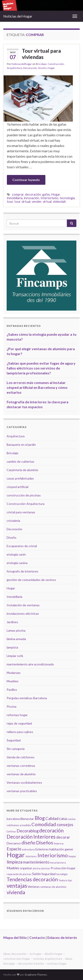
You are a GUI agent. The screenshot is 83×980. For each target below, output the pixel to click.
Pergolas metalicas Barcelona (27, 698)
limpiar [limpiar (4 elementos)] (72, 856)
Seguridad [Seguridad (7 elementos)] (48, 874)
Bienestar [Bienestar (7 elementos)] (27, 819)
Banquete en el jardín (21, 444)
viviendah (59, 201)
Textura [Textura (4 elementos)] (62, 880)
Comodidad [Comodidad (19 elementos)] (43, 824)
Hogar (51, 68)
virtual (47, 201)
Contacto (37, 937)
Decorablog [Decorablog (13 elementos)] (28, 830)
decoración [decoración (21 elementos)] (51, 830)
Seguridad (14, 740)
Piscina (11, 706)
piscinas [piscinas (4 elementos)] (45, 868)
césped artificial (17, 487)
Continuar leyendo (26, 180)
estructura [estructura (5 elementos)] (28, 849)
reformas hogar (17, 715)
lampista (12, 647)
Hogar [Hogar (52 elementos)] (16, 855)
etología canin (16, 554)
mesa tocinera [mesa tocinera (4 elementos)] (58, 862)
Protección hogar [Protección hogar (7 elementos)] (63, 868)
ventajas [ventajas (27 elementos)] (17, 885)
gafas (46, 194)
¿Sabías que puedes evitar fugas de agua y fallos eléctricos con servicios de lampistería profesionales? (41, 368)
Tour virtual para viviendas (41, 54)
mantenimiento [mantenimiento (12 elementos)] (36, 862)
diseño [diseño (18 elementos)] (28, 842)
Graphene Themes (36, 974)
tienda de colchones (21, 757)
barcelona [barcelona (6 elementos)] (13, 819)
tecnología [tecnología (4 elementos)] (62, 874)
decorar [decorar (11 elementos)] (63, 837)
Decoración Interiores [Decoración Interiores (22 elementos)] (31, 837)
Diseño (42, 68)
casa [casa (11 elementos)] (63, 818)
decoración (33, 194)
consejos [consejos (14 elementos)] (65, 824)
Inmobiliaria (14, 596)
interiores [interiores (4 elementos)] (31, 856)
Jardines (12, 622)
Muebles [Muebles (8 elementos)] (13, 868)
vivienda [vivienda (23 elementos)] (16, 892)
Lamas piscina (16, 630)
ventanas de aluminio (21, 774)
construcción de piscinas (24, 495)
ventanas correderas (21, 765)
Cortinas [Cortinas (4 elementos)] (11, 831)
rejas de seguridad (19, 723)
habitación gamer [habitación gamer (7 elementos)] (61, 849)
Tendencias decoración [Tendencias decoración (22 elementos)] (32, 879)
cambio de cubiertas (20, 461)
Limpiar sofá (15, 656)
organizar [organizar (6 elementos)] (26, 868)
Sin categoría (16, 749)
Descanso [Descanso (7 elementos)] (14, 843)
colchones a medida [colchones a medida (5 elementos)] (19, 825)
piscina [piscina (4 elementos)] (37, 868)
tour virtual (22, 201)
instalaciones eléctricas (23, 613)
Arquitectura (16, 436)
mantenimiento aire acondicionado (30, 664)
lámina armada (16, 639)
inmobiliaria (15, 198)
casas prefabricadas (20, 478)
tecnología (67, 198)
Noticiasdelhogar (22, 64)
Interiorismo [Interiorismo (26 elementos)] (52, 855)
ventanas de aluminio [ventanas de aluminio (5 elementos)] (53, 886)
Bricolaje (41, 64)
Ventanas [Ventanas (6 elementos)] (34, 886)
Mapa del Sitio (15, 937)
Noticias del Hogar (17, 16)
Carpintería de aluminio (22, 470)
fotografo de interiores (22, 571)
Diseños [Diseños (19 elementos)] (44, 842)
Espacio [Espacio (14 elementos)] (14, 848)
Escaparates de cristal (22, 546)
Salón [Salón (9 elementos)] (36, 874)
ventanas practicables (22, 791)
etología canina (17, 563)
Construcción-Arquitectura (25, 504)
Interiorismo (49, 198)
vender (36, 201)
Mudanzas (14, 673)
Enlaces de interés (62, 937)
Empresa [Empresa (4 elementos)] (59, 843)
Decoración (30, 68)
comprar (18, 194)
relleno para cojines (20, 732)
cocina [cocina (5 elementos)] (71, 819)
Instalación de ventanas (23, 605)
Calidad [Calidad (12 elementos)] (51, 818)
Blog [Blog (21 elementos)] (40, 818)
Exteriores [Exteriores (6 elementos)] (42, 849)
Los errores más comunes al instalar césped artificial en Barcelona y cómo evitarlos (37, 387)
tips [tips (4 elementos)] (70, 880)
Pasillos (12, 689)
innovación (31, 198)
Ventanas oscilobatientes (24, 782)
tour (10, 201)
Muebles (13, 681)
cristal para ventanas (21, 512)
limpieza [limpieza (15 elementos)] (14, 861)
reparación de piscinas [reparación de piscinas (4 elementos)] (19, 874)
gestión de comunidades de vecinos (31, 580)
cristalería (13, 520)
